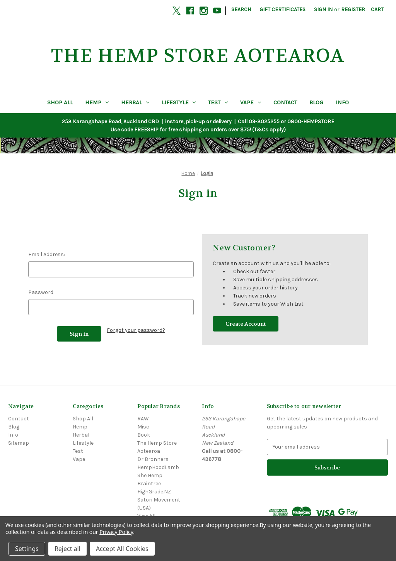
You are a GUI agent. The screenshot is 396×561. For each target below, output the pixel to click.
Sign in (323, 9)
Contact (285, 102)
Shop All (60, 102)
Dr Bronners (153, 459)
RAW (143, 418)
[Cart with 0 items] (377, 9)
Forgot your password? (136, 330)
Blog (316, 102)
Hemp (97, 102)
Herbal (135, 102)
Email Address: (46, 254)
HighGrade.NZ (154, 491)
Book (143, 435)
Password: (41, 292)
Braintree (149, 483)
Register (353, 9)
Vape (250, 102)
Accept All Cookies (122, 548)
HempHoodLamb (158, 467)
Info (342, 102)
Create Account (245, 323)
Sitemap (18, 443)
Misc (143, 426)
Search (241, 9)
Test (218, 102)
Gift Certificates (282, 9)
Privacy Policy (116, 532)
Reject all (67, 548)
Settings (27, 548)
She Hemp (149, 475)
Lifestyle (179, 102)
